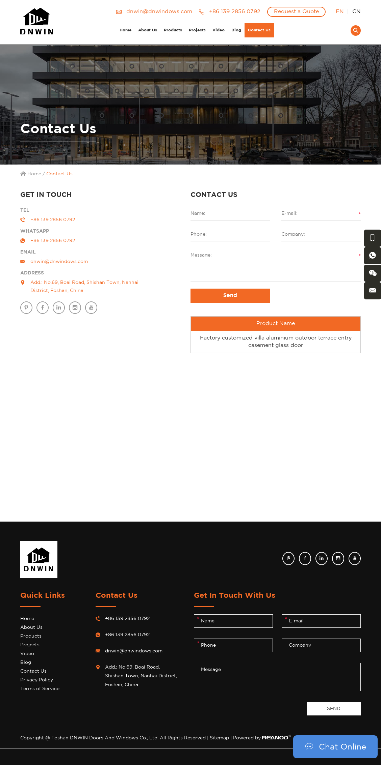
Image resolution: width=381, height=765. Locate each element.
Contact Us (259, 30)
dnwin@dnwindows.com (159, 11)
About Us (147, 30)
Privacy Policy (36, 680)
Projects (197, 30)
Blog (236, 30)
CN (356, 11)
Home (125, 30)
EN (340, 11)
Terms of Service (39, 689)
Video (218, 30)
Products (173, 30)
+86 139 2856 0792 (52, 241)
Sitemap (219, 738)
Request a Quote (296, 11)
